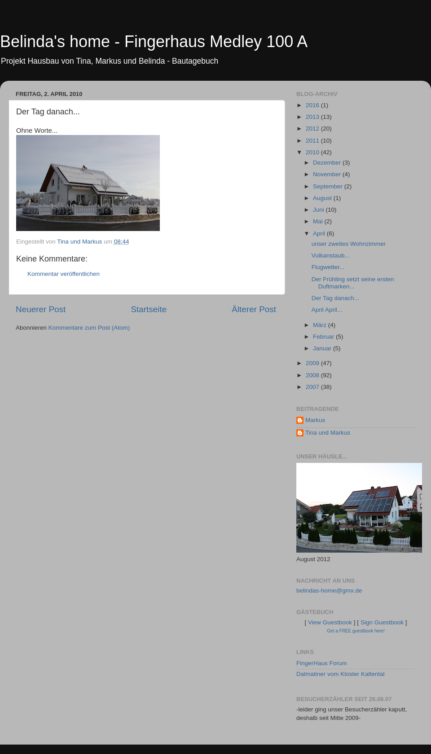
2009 (313, 363)
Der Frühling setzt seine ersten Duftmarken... (353, 283)
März (320, 325)
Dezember (328, 162)
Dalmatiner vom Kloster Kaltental (340, 674)
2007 (313, 387)
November (328, 174)
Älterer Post (254, 309)
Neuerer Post (41, 309)
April (320, 233)
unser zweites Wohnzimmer (349, 243)
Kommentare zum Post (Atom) (89, 327)
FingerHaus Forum (321, 663)
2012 (313, 128)
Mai (319, 221)
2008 (313, 375)
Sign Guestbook (382, 622)
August (323, 198)
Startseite (149, 309)
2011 (313, 140)
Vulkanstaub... (331, 255)
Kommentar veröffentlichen (63, 273)
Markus (315, 420)
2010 (313, 152)
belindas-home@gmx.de (329, 590)
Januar (323, 348)
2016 (313, 105)
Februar (324, 336)
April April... (327, 309)
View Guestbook (330, 622)
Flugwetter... (328, 267)
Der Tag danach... (335, 298)
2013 (313, 116)
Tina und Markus (327, 432)
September (328, 186)
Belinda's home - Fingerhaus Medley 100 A (154, 41)
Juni (319, 209)
